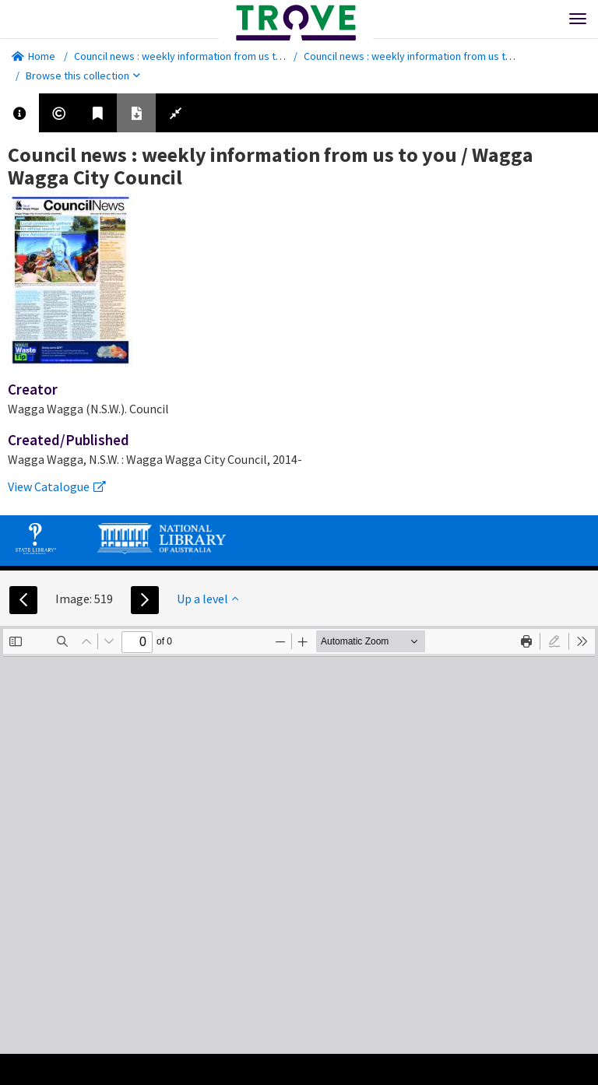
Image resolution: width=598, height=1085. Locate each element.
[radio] (554, 641)
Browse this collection (83, 75)
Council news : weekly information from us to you (187, 56)
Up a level (207, 598)
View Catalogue (57, 486)
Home (33, 56)
